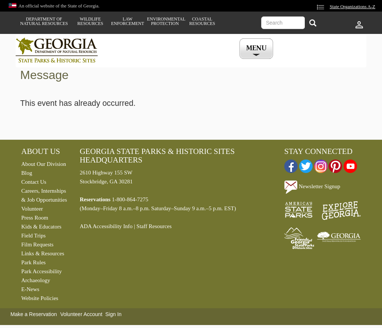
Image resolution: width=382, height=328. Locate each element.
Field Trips (33, 236)
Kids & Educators (41, 227)
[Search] (313, 23)
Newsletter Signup (312, 186)
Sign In (113, 314)
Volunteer (32, 209)
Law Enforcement (127, 21)
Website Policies (39, 298)
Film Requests (37, 244)
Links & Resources (42, 253)
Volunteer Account (81, 314)
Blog (26, 173)
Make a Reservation (33, 314)
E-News (30, 289)
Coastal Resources (202, 21)
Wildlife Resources (90, 21)
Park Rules (33, 262)
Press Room (34, 218)
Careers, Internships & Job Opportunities (44, 195)
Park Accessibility (41, 271)
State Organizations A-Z (352, 6)
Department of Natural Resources (44, 21)
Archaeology (35, 280)
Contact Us (33, 182)
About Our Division (43, 164)
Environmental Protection (165, 21)
